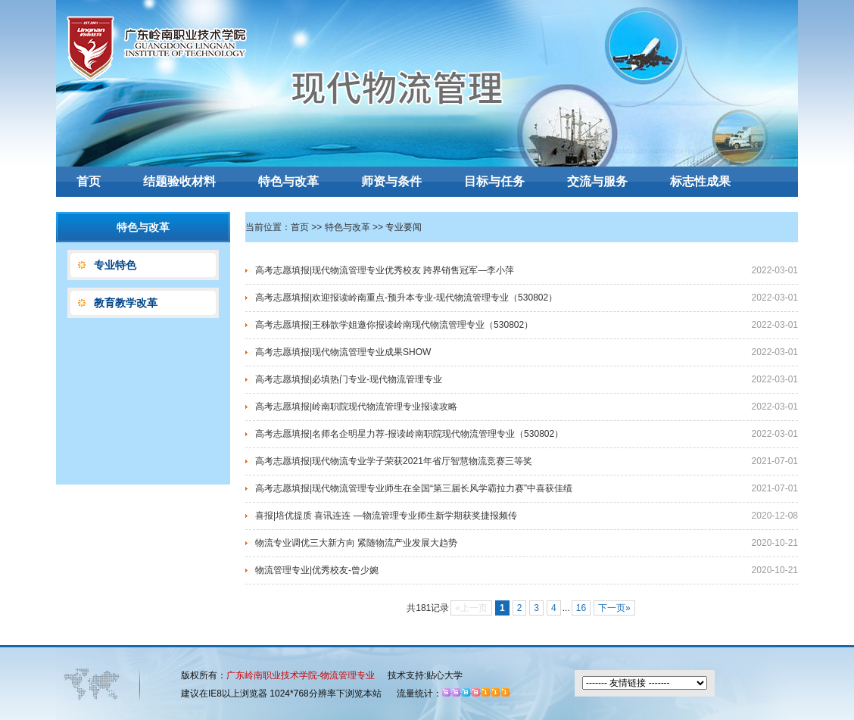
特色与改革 (288, 181)
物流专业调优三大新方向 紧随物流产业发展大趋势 (356, 543)
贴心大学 (444, 675)
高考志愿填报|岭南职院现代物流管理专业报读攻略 (356, 406)
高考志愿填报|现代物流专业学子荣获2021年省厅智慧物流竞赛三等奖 (393, 461)
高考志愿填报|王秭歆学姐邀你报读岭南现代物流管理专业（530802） (394, 324)
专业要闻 (403, 227)
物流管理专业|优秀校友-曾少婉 (317, 570)
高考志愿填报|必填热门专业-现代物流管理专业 (348, 379)
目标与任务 (494, 181)
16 (581, 608)
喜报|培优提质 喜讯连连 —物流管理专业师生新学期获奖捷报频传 (386, 515)
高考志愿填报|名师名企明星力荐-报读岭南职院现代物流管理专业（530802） (409, 434)
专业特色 (115, 265)
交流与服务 (597, 181)
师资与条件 (391, 181)
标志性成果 (700, 181)
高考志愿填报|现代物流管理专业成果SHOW (343, 352)
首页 (88, 181)
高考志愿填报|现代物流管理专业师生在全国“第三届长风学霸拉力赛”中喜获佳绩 (413, 488)
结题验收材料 (179, 181)
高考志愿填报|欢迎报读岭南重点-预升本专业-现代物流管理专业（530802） (406, 297)
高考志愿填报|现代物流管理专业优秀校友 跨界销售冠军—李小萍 (384, 270)
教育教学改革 (125, 303)
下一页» (614, 608)
